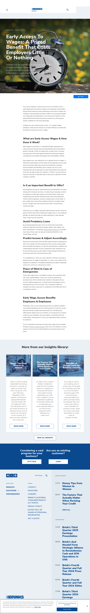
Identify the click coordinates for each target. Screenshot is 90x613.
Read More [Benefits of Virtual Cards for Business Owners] (73, 426)
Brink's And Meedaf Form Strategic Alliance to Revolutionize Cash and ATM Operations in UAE (72, 551)
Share (80, 96)
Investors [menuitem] (33, 490)
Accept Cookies (67, 609)
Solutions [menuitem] (11, 490)
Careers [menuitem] (32, 494)
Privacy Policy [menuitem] (35, 506)
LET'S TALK (31, 461)
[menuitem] (82, 10)
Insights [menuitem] (10, 487)
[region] (45, 606)
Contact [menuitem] (32, 487)
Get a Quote (33, 518)
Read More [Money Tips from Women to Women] (20, 426)
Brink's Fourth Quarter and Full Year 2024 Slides (72, 583)
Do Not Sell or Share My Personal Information (37, 512)
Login (58, 461)
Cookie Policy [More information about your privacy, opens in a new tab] (37, 607)
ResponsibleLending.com (51, 229)
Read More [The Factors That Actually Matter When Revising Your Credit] (47, 426)
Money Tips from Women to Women (72, 486)
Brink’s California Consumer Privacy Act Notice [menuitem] (37, 500)
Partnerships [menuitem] (13, 494)
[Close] (87, 606)
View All (66, 510)
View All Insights (45, 438)
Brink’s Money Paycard (38, 326)
